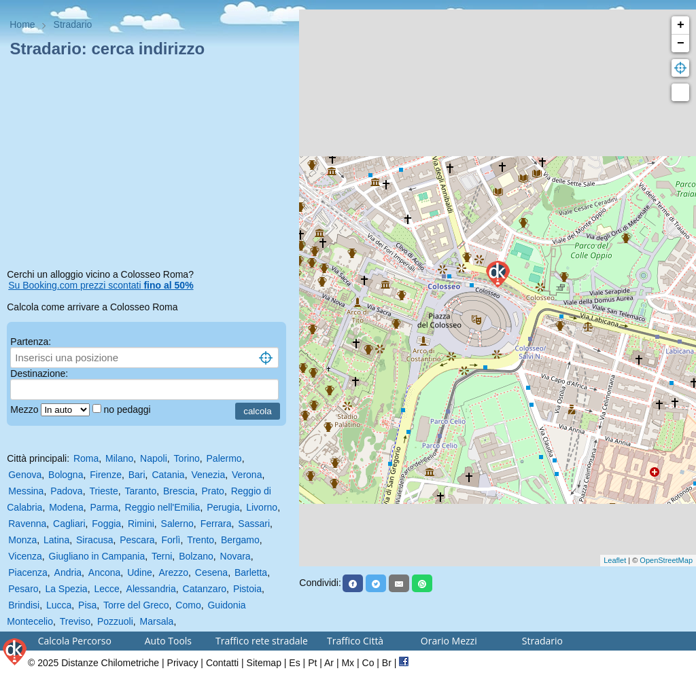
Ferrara (216, 523)
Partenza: (30, 341)
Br (387, 662)
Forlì (170, 539)
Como (188, 605)
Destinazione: (39, 373)
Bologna (65, 474)
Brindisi (23, 605)
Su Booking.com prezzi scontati (100, 285)
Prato (212, 491)
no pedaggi (128, 409)
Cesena (211, 572)
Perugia (223, 507)
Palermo (224, 458)
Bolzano (196, 556)
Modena (66, 507)
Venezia (208, 474)
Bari (136, 474)
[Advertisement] (149, 166)
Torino (187, 458)
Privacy (182, 662)
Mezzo (25, 409)
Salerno (177, 523)
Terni (162, 556)
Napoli (153, 458)
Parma (104, 507)
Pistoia (247, 588)
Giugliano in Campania (97, 556)
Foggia (106, 523)
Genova (24, 474)
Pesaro (23, 588)
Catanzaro (205, 588)
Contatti (222, 662)
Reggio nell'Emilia (163, 507)
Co (368, 662)
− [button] (680, 43)
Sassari (254, 523)
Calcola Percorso (74, 640)
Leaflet (615, 560)
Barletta (250, 572)
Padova (66, 491)
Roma (86, 458)
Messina (26, 491)
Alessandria (151, 588)
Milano (119, 458)
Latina (56, 539)
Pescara (137, 539)
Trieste (103, 491)
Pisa (87, 605)
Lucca (58, 605)
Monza (22, 539)
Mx (347, 662)
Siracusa (94, 539)
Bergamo (240, 539)
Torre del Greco (136, 605)
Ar (329, 662)
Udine (139, 572)
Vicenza (25, 556)
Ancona (104, 572)
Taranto (140, 491)
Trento (200, 539)
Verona (247, 474)
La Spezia (66, 588)
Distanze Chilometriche (110, 662)
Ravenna (27, 523)
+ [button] (680, 25)
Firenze (106, 474)
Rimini (141, 523)
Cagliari (69, 523)
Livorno (261, 507)
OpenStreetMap (666, 560)
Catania (168, 474)
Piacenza (28, 572)
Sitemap (264, 662)
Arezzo (174, 572)
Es (294, 662)
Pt (312, 662)
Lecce (106, 588)
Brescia (179, 491)
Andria (68, 572)
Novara (235, 556)
